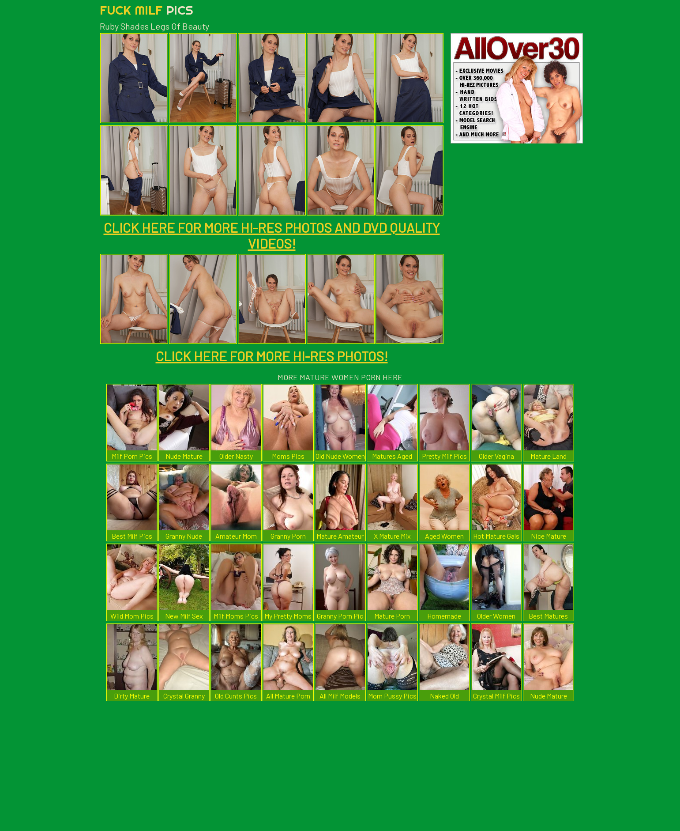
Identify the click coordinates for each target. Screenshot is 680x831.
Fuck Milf (146, 10)
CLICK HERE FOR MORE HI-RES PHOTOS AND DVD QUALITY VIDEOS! (272, 235)
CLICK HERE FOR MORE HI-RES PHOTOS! (272, 356)
